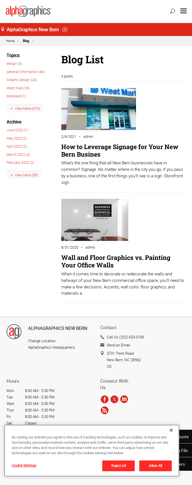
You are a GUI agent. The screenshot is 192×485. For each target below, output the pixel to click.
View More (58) (26, 175)
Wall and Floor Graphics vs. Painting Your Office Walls (115, 261)
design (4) (14, 63)
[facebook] (104, 399)
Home (10, 41)
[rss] (104, 410)
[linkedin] (124, 399)
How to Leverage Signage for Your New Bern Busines (119, 150)
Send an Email (118, 344)
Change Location (42, 340)
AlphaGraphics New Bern (57, 328)
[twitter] (114, 399)
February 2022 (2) (20, 162)
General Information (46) (25, 71)
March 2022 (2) (18, 154)
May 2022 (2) (16, 138)
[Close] (171, 430)
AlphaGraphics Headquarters (51, 347)
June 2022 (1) (17, 130)
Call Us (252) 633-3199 (125, 336)
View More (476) (27, 108)
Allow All (155, 465)
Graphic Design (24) (21, 79)
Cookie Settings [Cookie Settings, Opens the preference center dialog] (24, 465)
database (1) (16, 96)
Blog (26, 41)
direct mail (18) (18, 88)
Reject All (118, 465)
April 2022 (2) (16, 146)
